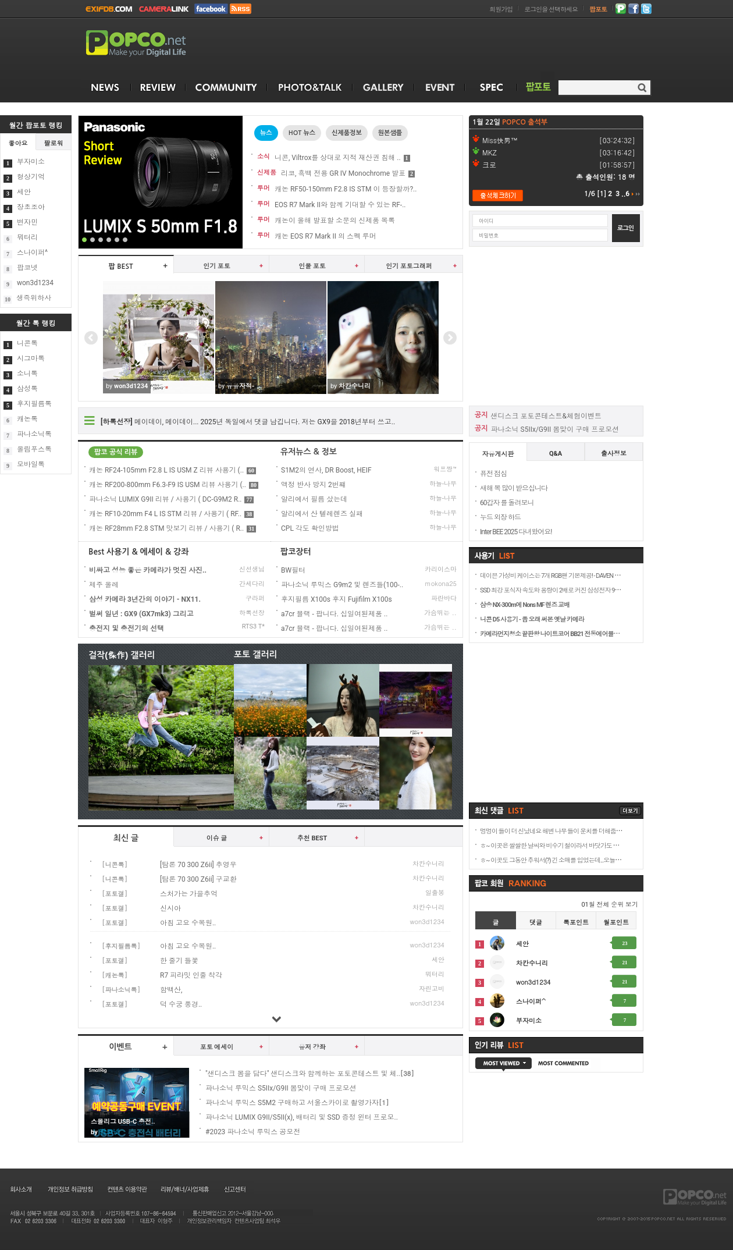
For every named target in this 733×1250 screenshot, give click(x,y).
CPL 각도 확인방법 (310, 528)
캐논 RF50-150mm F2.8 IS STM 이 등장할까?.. (346, 189)
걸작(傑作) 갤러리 (121, 655)
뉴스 (266, 133)
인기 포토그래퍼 (409, 266)
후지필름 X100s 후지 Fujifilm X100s (336, 599)
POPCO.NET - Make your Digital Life (149, 44)
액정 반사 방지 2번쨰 (313, 485)
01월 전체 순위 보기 (609, 904)
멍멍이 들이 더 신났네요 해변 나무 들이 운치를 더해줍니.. (552, 831)
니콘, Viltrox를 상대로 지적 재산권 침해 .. (338, 158)
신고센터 (235, 1189)
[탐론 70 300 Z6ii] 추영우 (198, 865)
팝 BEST (121, 266)
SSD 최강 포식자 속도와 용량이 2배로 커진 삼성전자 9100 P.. (554, 590)
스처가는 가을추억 (189, 894)
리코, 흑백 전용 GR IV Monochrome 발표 (343, 173)
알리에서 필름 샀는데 (314, 499)
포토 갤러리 (255, 654)
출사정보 (614, 453)
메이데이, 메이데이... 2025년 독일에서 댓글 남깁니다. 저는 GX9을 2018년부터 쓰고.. (248, 422)
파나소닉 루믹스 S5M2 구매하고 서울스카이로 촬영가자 (292, 1103)
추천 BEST (312, 838)
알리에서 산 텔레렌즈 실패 (322, 514)
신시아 (170, 908)
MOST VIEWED (503, 1064)
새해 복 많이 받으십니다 (513, 488)
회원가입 (501, 9)
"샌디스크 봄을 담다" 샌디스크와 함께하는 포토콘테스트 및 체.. (302, 1074)
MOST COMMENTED (566, 1064)
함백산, (171, 990)
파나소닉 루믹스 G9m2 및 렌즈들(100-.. (342, 585)
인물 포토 (312, 266)
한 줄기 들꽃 (179, 961)
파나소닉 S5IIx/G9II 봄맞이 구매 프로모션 (555, 429)
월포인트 (616, 922)
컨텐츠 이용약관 (126, 1189)
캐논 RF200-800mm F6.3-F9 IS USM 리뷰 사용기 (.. (173, 485)
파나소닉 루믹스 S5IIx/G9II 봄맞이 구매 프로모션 (281, 1088)
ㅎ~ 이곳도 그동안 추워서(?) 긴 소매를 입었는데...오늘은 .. (552, 860)
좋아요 (18, 143)
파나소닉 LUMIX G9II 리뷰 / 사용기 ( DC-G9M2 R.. (171, 499)
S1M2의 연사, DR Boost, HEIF (326, 470)
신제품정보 (347, 133)
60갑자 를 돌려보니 (506, 503)
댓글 (535, 922)
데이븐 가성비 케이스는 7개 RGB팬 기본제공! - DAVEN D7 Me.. (556, 576)
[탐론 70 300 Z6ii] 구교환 (198, 879)
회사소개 (20, 1189)
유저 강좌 (312, 1047)
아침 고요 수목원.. (188, 923)
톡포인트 (576, 922)
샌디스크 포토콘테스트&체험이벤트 (546, 416)
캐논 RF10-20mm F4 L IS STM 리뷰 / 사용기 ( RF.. (171, 514)
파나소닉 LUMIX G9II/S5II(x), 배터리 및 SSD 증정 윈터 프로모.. (301, 1117)
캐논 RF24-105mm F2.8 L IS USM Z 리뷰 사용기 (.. (172, 470)
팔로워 (53, 143)
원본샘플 (390, 133)
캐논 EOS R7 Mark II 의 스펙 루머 (325, 236)
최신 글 (125, 838)
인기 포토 (216, 266)
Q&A (555, 453)
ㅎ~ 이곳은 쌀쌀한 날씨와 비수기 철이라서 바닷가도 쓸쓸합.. (556, 846)
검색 (642, 87)
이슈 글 (217, 838)
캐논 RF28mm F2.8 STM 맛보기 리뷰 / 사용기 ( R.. (172, 528)
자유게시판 (498, 454)
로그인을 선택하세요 (551, 9)
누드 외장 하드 (500, 517)
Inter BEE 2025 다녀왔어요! (515, 532)
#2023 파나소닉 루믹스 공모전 (252, 1132)
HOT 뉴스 (302, 133)
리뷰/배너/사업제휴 (184, 1189)
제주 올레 (104, 585)
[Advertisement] (556, 325)
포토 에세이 (217, 1047)
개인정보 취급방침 (69, 1189)
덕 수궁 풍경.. (181, 1004)
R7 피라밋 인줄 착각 (191, 975)
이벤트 (120, 1047)
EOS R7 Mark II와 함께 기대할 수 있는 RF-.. (340, 205)
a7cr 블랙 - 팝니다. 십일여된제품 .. (334, 614)
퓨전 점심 (493, 474)
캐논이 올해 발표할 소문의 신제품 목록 (335, 220)
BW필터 (293, 570)
